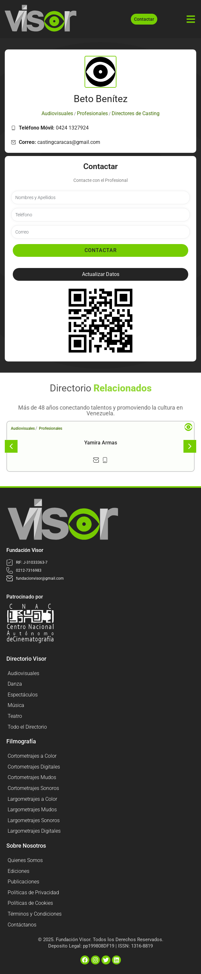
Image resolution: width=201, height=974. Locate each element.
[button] (100, 274)
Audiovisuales (23, 428)
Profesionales (50, 428)
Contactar (101, 250)
